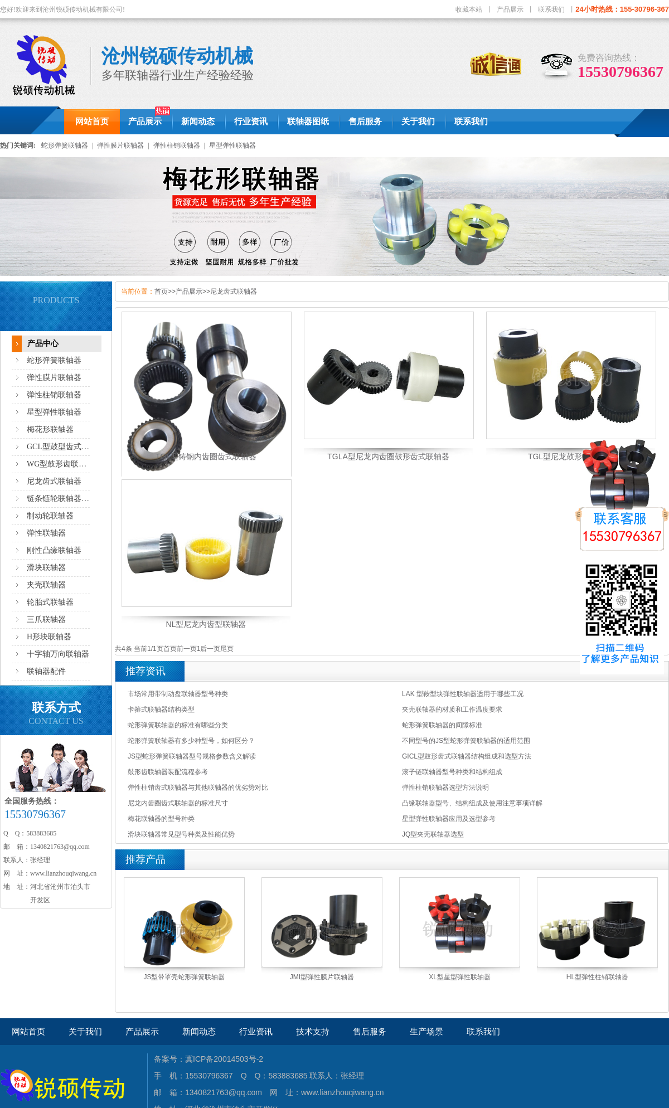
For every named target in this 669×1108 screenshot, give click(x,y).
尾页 (227, 649)
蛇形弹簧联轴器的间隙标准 (442, 725)
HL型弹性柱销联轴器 (597, 977)
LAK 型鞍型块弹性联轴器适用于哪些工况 (462, 694)
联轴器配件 (46, 671)
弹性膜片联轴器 (120, 145)
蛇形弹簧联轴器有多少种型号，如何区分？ (191, 741)
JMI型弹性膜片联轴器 (322, 977)
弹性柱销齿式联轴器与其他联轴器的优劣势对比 (198, 787)
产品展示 (510, 9)
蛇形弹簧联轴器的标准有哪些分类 (178, 725)
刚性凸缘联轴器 (54, 550)
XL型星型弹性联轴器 (460, 977)
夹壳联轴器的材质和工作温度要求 (452, 709)
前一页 (187, 649)
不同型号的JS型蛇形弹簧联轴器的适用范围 (466, 741)
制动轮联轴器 (50, 516)
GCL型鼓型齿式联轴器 (66, 447)
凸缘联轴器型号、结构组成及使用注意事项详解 (472, 803)
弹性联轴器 (46, 533)
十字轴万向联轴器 (58, 654)
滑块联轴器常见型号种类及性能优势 (181, 834)
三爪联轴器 (46, 619)
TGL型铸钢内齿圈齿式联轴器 (206, 456)
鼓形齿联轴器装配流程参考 (168, 772)
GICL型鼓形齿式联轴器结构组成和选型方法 (466, 756)
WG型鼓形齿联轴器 (60, 464)
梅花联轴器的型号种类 (161, 819)
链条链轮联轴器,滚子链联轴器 (78, 498)
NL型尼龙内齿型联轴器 (206, 624)
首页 (161, 291)
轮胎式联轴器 (50, 602)
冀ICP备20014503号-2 (224, 1058)
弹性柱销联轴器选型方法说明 (445, 787)
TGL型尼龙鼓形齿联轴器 (570, 456)
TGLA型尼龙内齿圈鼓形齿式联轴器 (388, 456)
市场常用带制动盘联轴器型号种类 (178, 694)
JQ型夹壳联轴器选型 (433, 834)
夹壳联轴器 (46, 585)
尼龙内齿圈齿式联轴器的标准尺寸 (178, 803)
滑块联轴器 (46, 567)
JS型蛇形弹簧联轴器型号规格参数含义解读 (192, 756)
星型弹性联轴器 (232, 145)
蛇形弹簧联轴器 (64, 145)
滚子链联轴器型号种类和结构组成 (452, 772)
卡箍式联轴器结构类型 (161, 709)
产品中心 (43, 343)
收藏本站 (468, 9)
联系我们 (551, 9)
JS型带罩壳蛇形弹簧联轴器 (184, 977)
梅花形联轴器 (50, 429)
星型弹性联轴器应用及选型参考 (449, 819)
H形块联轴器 (49, 637)
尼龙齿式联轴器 (54, 481)
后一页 (210, 649)
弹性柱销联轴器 (176, 145)
